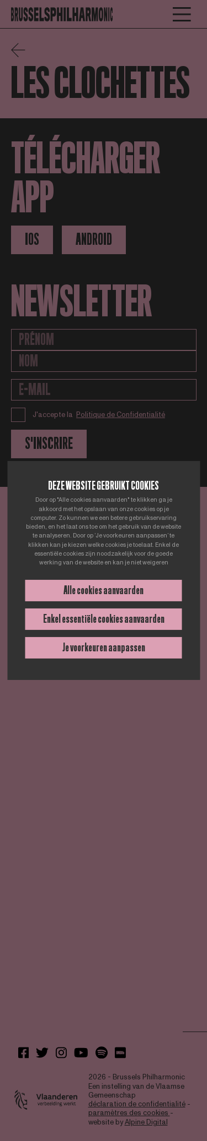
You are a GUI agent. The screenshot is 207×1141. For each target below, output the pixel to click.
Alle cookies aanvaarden (103, 590)
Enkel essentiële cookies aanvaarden (103, 619)
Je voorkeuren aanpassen (103, 647)
